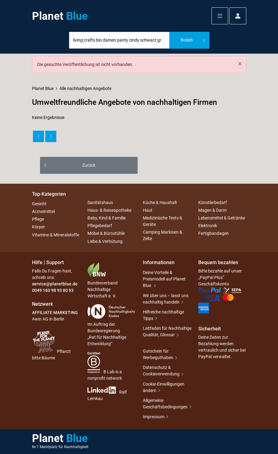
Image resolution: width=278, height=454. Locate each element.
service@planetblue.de (55, 283)
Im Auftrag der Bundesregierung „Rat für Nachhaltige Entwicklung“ (111, 325)
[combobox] (119, 40)
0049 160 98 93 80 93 (53, 290)
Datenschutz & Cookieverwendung (161, 370)
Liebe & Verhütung (105, 241)
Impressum (153, 416)
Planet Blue (43, 88)
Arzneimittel (43, 211)
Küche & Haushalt (160, 202)
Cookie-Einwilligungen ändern (163, 387)
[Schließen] (240, 63)
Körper (38, 227)
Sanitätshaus (100, 202)
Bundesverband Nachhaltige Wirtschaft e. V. (102, 280)
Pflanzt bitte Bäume (51, 345)
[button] (220, 15)
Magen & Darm (212, 210)
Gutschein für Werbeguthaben (158, 354)
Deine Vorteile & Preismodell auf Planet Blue (164, 279)
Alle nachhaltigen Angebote (85, 88)
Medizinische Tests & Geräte (162, 221)
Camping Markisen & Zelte (162, 235)
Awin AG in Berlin (48, 319)
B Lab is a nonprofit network (104, 366)
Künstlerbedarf (212, 202)
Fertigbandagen (213, 233)
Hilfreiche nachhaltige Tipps (163, 315)
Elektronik (207, 225)
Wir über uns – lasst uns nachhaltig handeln (165, 299)
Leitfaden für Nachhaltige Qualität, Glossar (167, 331)
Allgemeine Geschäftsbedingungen (165, 403)
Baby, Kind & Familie (106, 217)
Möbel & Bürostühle (106, 233)
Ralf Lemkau (107, 394)
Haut (147, 210)
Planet (60, 16)
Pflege (38, 219)
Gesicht (39, 203)
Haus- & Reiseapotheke (109, 210)
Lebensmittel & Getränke (221, 217)
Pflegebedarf (99, 225)
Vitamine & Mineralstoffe (55, 234)
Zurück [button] (88, 165)
